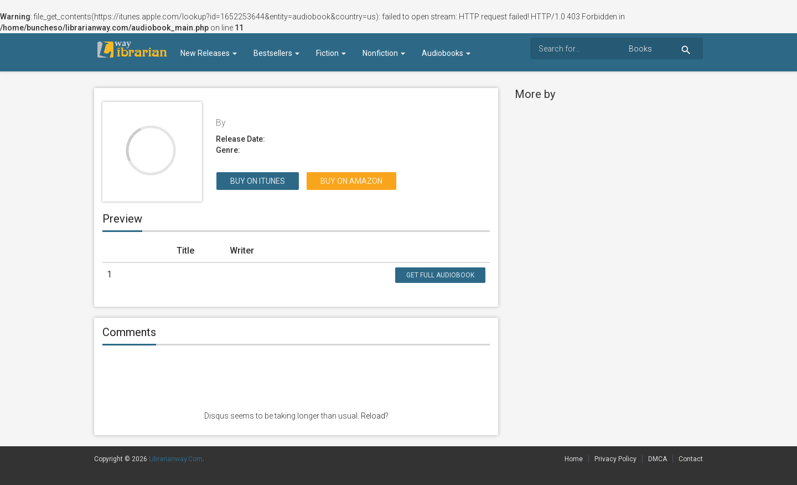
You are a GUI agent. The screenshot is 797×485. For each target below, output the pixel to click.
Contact (691, 459)
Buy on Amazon (351, 181)
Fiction (331, 53)
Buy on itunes (257, 181)
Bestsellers (276, 53)
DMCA (657, 459)
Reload (373, 415)
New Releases (208, 53)
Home (574, 459)
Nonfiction (384, 53)
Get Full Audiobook (440, 275)
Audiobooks (446, 53)
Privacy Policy (615, 459)
